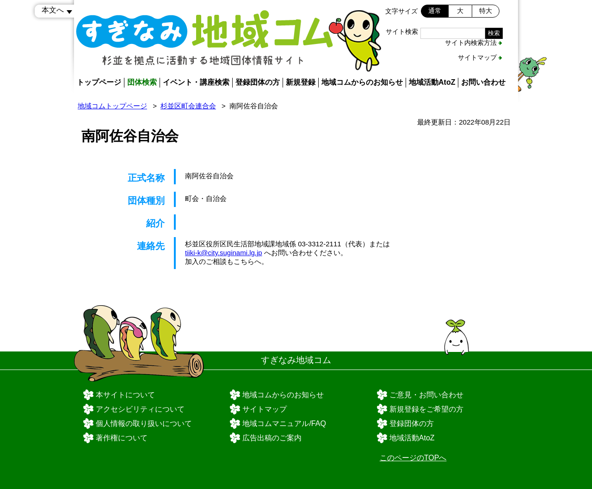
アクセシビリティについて (140, 409)
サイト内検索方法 (471, 42)
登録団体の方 (257, 82)
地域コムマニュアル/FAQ (284, 423)
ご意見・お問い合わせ (426, 395)
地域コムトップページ (112, 106)
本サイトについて (125, 395)
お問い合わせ (483, 82)
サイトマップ (477, 57)
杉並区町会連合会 (188, 106)
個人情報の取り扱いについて (144, 423)
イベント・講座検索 (196, 82)
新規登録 (300, 82)
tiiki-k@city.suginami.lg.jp (223, 253)
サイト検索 (402, 31)
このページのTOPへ (413, 458)
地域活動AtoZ (432, 82)
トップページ (99, 82)
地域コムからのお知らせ (362, 82)
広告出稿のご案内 (272, 438)
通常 (434, 10)
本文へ (53, 10)
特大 (485, 10)
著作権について (122, 438)
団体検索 (142, 82)
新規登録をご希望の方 (426, 409)
